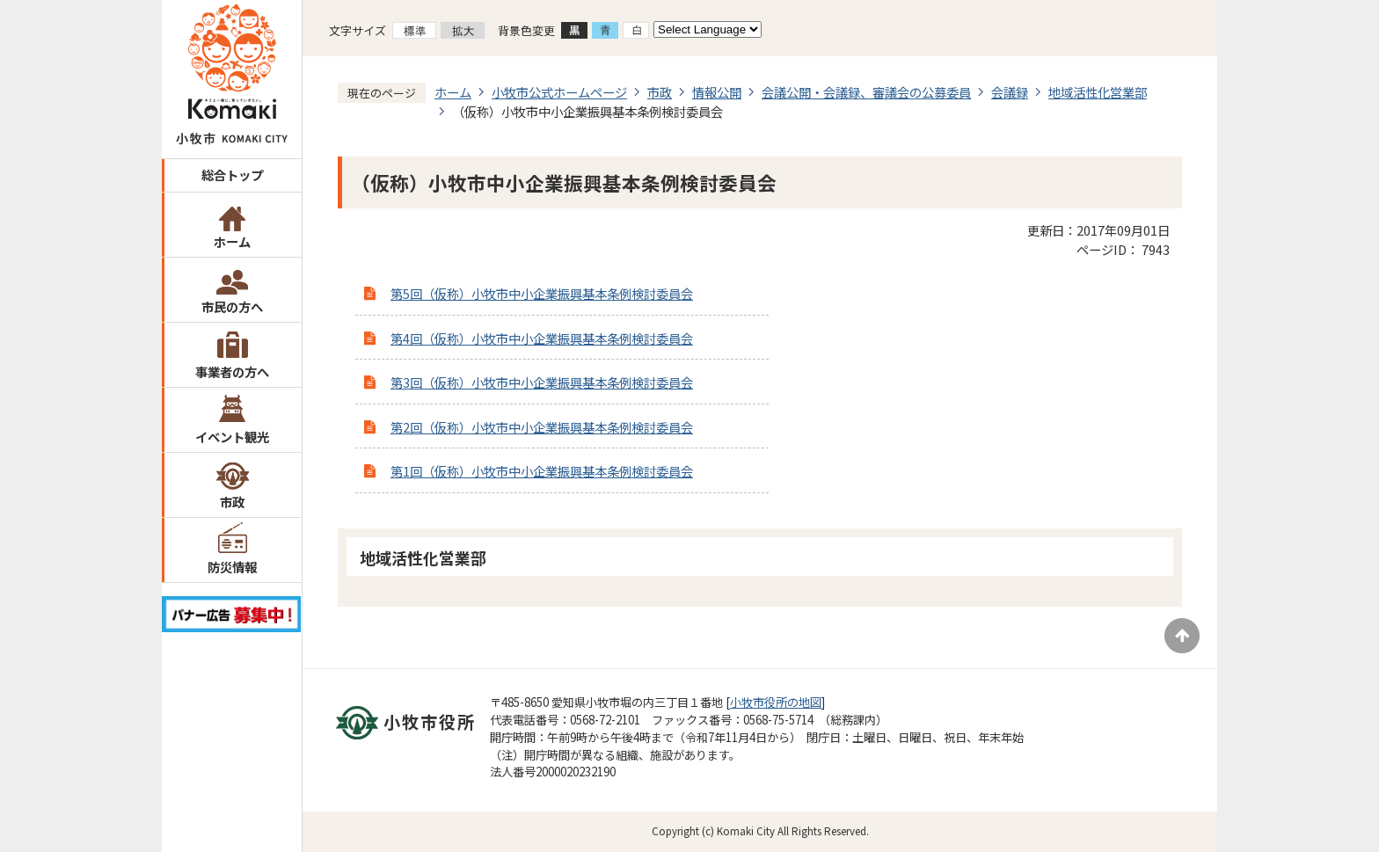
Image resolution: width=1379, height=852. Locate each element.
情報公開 (716, 92)
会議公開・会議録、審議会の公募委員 (866, 92)
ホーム (232, 241)
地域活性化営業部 (1097, 92)
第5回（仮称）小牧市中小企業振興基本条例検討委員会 (541, 293)
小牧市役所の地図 (775, 702)
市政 (232, 501)
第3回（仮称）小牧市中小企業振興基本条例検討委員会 (541, 382)
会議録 (1009, 92)
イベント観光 (232, 436)
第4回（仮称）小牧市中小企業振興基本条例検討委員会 (541, 338)
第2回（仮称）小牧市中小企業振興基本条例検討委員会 (541, 427)
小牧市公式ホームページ (559, 92)
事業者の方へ (232, 371)
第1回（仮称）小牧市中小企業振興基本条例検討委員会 (541, 471)
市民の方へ (232, 306)
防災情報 (232, 566)
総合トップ (232, 174)
